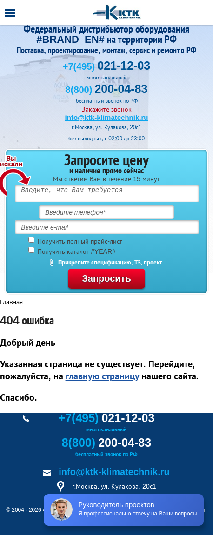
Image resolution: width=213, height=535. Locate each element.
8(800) (107, 90)
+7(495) (106, 66)
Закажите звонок (107, 109)
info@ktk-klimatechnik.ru (106, 117)
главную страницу (102, 376)
